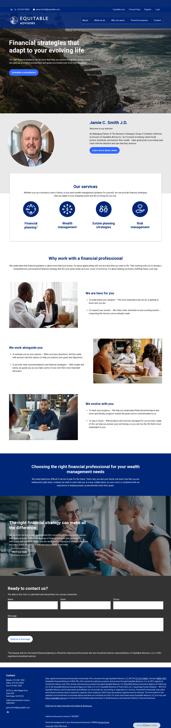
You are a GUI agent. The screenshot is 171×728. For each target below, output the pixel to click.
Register (147, 3)
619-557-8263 (21, 3)
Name (10, 599)
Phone (116, 599)
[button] (85, 13)
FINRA (159, 678)
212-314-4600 (141, 678)
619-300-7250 (18, 680)
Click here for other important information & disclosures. (68, 706)
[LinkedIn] (11, 2)
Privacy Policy (134, 3)
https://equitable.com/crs (56, 698)
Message (12, 616)
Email (62, 599)
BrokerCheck (103, 722)
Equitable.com (119, 3)
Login (157, 3)
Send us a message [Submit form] (20, 639)
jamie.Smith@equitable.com (46, 3)
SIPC (164, 678)
